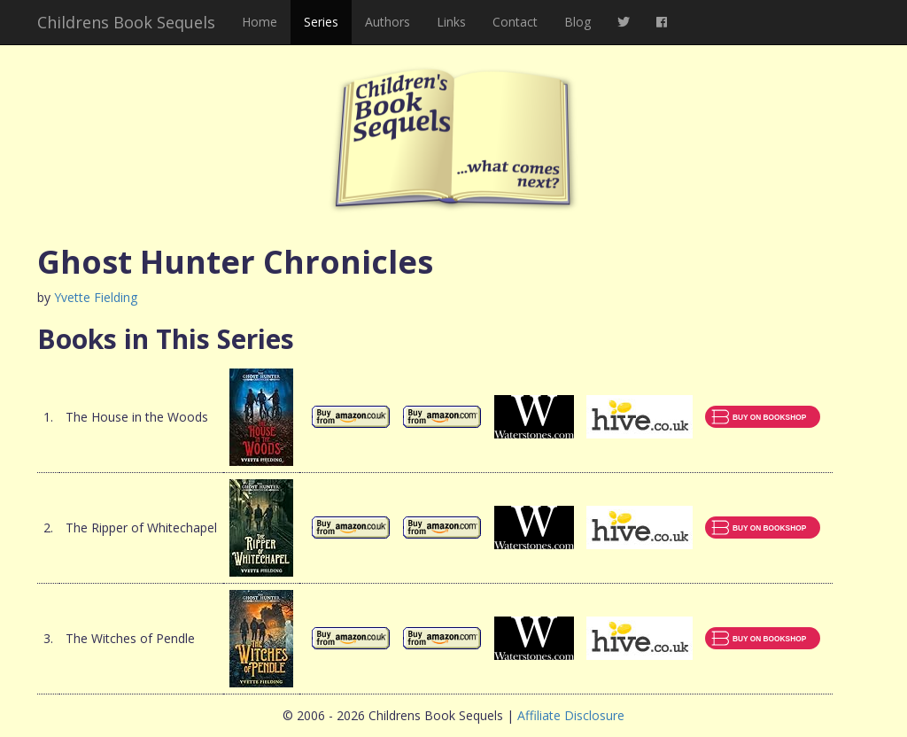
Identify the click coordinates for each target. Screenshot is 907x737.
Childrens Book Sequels (126, 22)
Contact (515, 21)
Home (259, 21)
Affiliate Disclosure (570, 715)
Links (451, 21)
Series (321, 21)
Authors (387, 21)
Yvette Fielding (95, 297)
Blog (577, 21)
